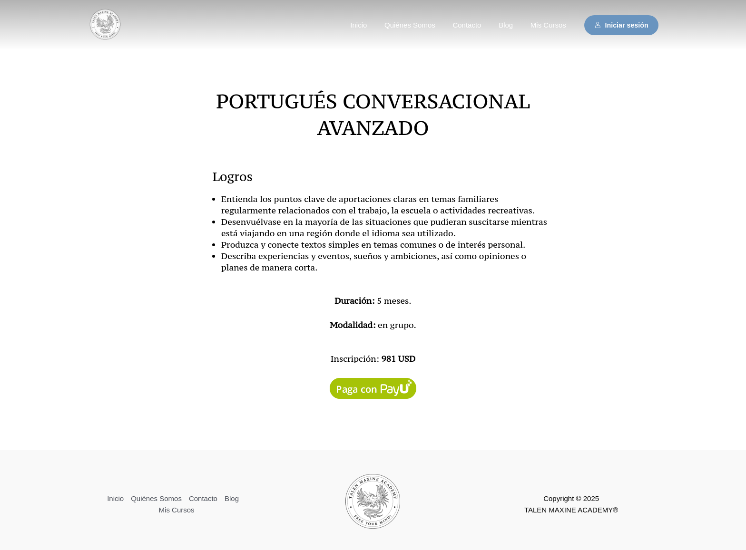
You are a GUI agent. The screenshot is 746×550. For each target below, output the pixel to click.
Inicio (372, 25)
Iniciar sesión (621, 25)
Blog (510, 25)
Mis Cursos (550, 25)
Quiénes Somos (420, 25)
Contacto (475, 25)
